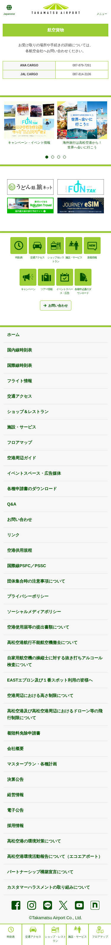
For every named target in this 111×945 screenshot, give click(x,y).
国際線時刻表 (19, 365)
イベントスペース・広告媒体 (34, 473)
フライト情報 (19, 380)
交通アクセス (19, 396)
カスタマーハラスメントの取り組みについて (48, 887)
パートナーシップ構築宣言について (40, 871)
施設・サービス (21, 427)
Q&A (11, 504)
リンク (13, 535)
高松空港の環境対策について (34, 841)
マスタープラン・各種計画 (32, 764)
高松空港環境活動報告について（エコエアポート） (54, 856)
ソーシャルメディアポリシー (34, 611)
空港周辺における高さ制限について (40, 695)
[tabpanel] (29, 123)
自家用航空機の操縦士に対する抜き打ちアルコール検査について (54, 661)
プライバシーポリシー (28, 596)
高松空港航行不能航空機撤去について (42, 642)
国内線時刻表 (19, 350)
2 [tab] (53, 157)
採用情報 (15, 825)
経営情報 (15, 794)
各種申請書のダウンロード (32, 488)
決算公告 (15, 779)
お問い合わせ (19, 519)
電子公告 (15, 810)
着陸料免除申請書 (23, 733)
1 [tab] (47, 157)
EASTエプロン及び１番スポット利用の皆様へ (50, 680)
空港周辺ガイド (21, 457)
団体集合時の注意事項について (36, 581)
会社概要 (15, 748)
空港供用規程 (19, 550)
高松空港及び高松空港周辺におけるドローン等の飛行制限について (54, 714)
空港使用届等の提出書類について (38, 627)
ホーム (13, 334)
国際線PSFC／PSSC (26, 565)
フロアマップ (19, 442)
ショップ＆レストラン (28, 411)
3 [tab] (59, 157)
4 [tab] (64, 157)
